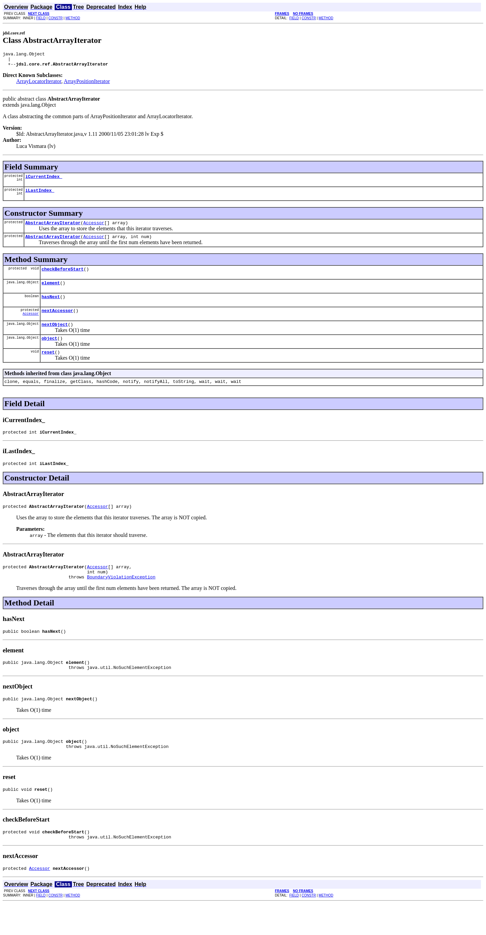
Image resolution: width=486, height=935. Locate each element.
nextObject (55, 336)
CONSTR (55, 18)
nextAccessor (57, 321)
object (49, 351)
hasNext (51, 307)
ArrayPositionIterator (87, 84)
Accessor (93, 229)
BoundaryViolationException (121, 598)
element (51, 292)
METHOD (72, 18)
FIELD (41, 18)
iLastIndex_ (39, 195)
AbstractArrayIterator (53, 229)
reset (48, 366)
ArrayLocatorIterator (38, 84)
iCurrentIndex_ (43, 180)
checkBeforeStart (63, 277)
